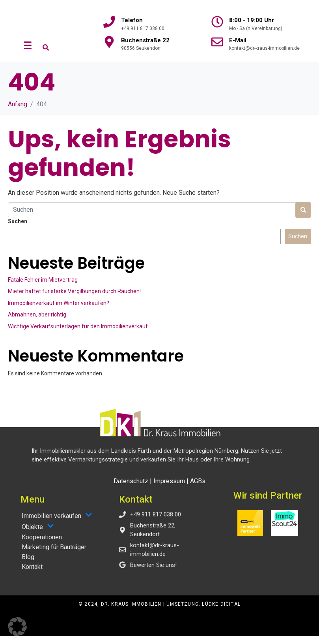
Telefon (132, 20)
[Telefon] (109, 22)
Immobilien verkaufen (57, 523)
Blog (28, 565)
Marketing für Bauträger (54, 555)
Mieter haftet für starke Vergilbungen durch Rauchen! (74, 299)
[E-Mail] (217, 42)
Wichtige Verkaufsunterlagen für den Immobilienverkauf (78, 334)
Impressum (169, 489)
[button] (17, 626)
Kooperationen (42, 545)
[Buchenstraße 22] (109, 42)
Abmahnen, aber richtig (37, 322)
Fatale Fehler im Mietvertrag (43, 287)
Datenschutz (131, 489)
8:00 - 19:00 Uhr (251, 20)
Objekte (38, 534)
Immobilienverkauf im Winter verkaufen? (58, 311)
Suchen (17, 229)
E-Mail (237, 40)
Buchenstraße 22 (145, 40)
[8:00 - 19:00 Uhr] (217, 22)
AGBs (197, 489)
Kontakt (32, 574)
